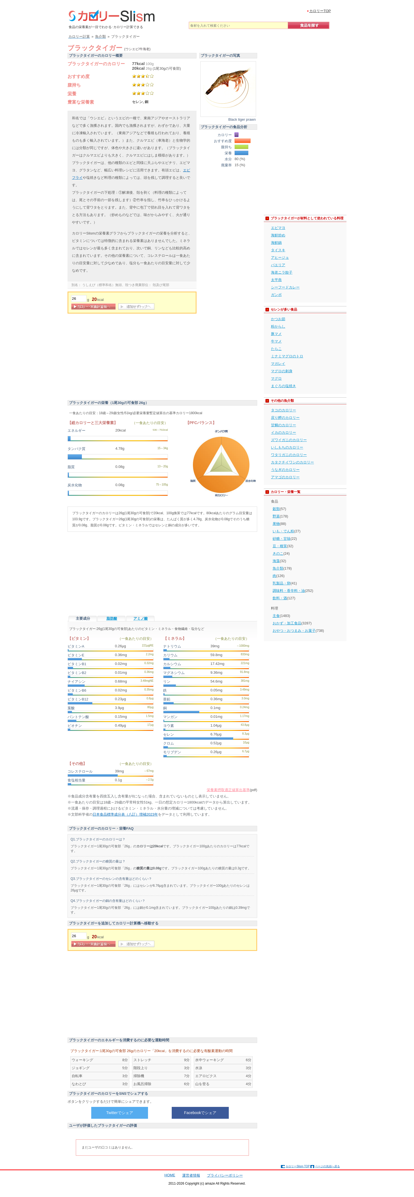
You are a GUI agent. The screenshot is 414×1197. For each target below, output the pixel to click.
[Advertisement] (114, 357)
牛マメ (276, 341)
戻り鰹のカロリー (285, 418)
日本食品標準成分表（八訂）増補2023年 (125, 814)
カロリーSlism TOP (298, 1166)
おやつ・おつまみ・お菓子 (294, 631)
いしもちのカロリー (287, 447)
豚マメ (276, 334)
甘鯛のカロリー (283, 425)
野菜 (276, 516)
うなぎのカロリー (285, 470)
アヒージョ (280, 257)
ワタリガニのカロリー (289, 455)
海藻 (276, 561)
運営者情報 (191, 1175)
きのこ (278, 553)
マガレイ (278, 364)
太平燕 (276, 280)
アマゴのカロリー (285, 477)
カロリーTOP (320, 11)
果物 (276, 524)
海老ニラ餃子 (281, 272)
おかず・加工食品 (287, 623)
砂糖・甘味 (282, 539)
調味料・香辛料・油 (289, 591)
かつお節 (278, 319)
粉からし (278, 326)
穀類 (276, 509)
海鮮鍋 (276, 243)
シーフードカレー (285, 287)
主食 (276, 616)
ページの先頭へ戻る (327, 1166)
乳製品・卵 (282, 583)
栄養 (72, 93)
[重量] (79, 298)
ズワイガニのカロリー (289, 440)
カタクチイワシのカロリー (292, 462)
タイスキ (278, 250)
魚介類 (278, 568)
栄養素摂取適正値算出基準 (228, 790)
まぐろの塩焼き (283, 386)
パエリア (278, 265)
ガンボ (276, 295)
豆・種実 (280, 546)
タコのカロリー (283, 410)
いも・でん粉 (283, 531)
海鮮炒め (278, 235)
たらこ (276, 349)
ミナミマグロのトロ (287, 356)
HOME (170, 1175)
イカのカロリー (283, 432)
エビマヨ (278, 228)
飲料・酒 (280, 598)
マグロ (276, 378)
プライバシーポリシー (225, 1175)
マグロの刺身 (281, 371)
